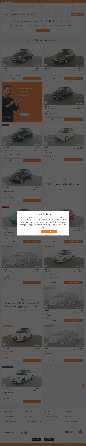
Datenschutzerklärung (42, 225)
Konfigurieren (35, 231)
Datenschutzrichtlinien (58, 225)
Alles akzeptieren (49, 231)
